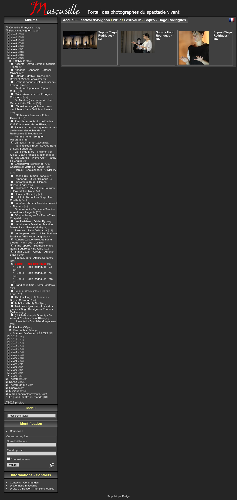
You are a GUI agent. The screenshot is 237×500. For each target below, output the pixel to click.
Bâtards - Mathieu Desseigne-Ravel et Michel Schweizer (30, 77)
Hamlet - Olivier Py (26, 193)
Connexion (16, 430)
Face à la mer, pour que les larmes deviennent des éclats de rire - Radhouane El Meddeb (33, 130)
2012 (14, 348)
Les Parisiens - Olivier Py (30, 221)
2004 (14, 372)
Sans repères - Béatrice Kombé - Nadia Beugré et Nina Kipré (32, 247)
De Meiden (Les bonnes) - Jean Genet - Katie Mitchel (31, 102)
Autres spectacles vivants (24, 393)
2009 (14, 357)
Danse (13, 381)
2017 (14, 57)
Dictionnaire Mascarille (23, 485)
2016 (14, 336)
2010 (14, 354)
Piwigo (125, 496)
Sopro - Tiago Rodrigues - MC (35, 278)
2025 (14, 33)
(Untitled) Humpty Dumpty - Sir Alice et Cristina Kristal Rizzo (31, 317)
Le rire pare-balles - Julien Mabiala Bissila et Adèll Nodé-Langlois (33, 235)
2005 (14, 369)
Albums (30, 20)
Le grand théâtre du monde (25, 396)
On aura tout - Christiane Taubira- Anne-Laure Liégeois (32, 211)
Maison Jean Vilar (23, 330)
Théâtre (14, 378)
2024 (14, 36)
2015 (14, 339)
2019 (14, 51)
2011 (14, 351)
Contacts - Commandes (24, 482)
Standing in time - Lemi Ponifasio (35, 284)
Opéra (13, 387)
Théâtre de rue (18, 384)
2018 (14, 54)
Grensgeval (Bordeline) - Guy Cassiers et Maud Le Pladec (30, 165)
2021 (14, 45)
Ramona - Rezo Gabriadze (31, 230)
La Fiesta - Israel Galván (29, 142)
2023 (14, 39)
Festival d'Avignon (20, 30)
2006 (14, 366)
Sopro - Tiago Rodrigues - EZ (34, 266)
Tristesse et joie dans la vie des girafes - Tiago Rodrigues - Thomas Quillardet (31, 309)
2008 (14, 360)
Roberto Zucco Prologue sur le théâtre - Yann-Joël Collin (31, 241)
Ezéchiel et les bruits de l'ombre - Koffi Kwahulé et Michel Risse (32, 123)
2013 (14, 345)
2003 (14, 375)
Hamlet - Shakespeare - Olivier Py (35, 169)
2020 (14, 48)
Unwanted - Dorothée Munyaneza (35, 321)
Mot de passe (15, 450)
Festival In (19, 60)
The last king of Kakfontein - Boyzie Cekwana (29, 298)
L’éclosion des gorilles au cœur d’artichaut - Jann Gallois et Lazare (31, 108)
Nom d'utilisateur (17, 441)
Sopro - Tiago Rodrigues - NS (34, 272)
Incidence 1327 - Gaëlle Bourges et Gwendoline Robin (32, 189)
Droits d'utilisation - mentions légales (32, 488)
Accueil (69, 20)
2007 (14, 363)
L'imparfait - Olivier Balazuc (31, 178)
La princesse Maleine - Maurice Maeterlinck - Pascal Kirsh (31, 226)
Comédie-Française (21, 27)
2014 (14, 342)
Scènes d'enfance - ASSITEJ (30, 333)
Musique (14, 390)
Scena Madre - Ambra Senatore (34, 257)
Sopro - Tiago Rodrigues (31, 263)
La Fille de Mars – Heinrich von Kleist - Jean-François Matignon (31, 153)
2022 (14, 42)
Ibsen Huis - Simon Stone (30, 175)
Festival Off (20, 327)
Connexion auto (18, 459)
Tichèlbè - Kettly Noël (28, 303)
